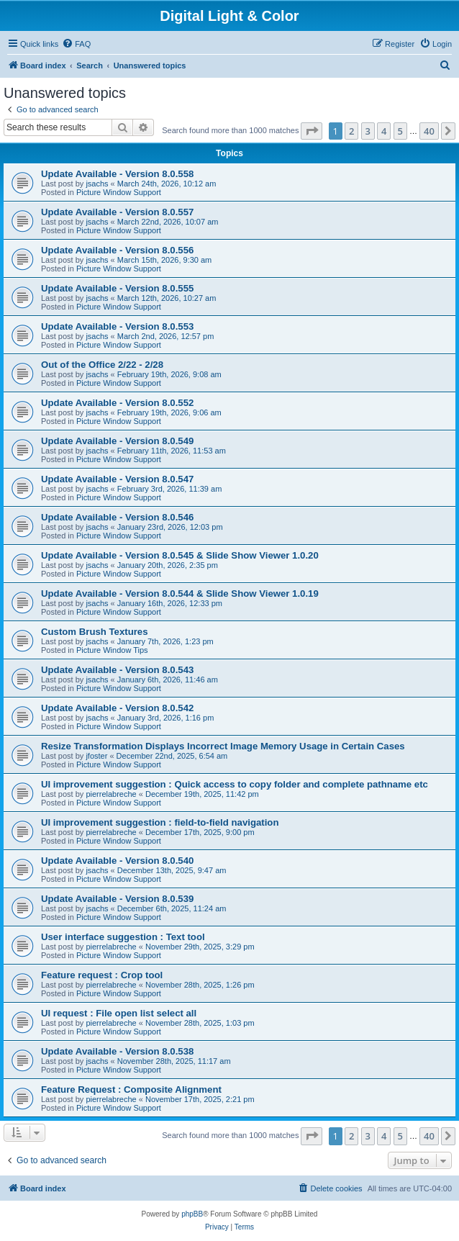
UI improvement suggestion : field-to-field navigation (159, 822)
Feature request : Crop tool (102, 975)
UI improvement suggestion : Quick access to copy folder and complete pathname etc (234, 784)
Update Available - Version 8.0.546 (117, 517)
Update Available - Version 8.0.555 (117, 288)
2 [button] (351, 131)
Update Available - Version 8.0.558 (117, 173)
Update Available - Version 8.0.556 (117, 250)
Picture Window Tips (112, 650)
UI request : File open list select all (118, 1013)
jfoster (96, 756)
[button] (311, 131)
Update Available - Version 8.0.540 (117, 860)
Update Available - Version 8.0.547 (117, 479)
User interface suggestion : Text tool (123, 936)
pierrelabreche (111, 794)
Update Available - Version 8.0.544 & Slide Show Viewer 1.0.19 (180, 593)
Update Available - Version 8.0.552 (117, 402)
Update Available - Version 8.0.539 (117, 898)
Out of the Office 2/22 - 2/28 (102, 364)
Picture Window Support (118, 192)
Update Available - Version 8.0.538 (117, 1051)
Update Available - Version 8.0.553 (117, 326)
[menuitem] (76, 44)
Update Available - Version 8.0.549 (117, 441)
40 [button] (429, 131)
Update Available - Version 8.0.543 (117, 669)
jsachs (97, 183)
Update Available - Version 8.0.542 (117, 708)
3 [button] (368, 131)
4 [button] (383, 131)
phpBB (192, 1214)
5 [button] (400, 131)
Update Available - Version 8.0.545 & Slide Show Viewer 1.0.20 (180, 555)
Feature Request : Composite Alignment (131, 1089)
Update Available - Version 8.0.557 (117, 212)
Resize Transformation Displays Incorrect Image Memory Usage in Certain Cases (223, 746)
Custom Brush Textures (94, 631)
